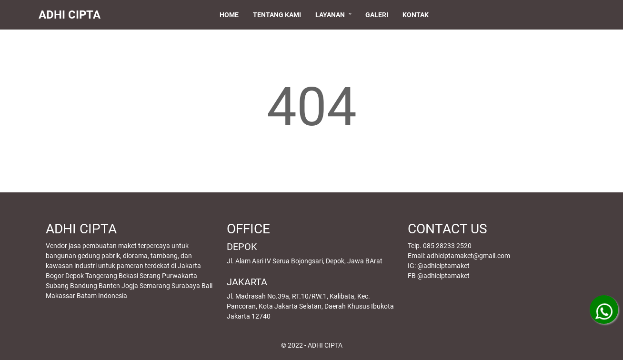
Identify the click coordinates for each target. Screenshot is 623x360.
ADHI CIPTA (74, 14)
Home (231, 15)
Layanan (332, 15)
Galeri (378, 15)
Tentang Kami (279, 15)
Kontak (417, 15)
